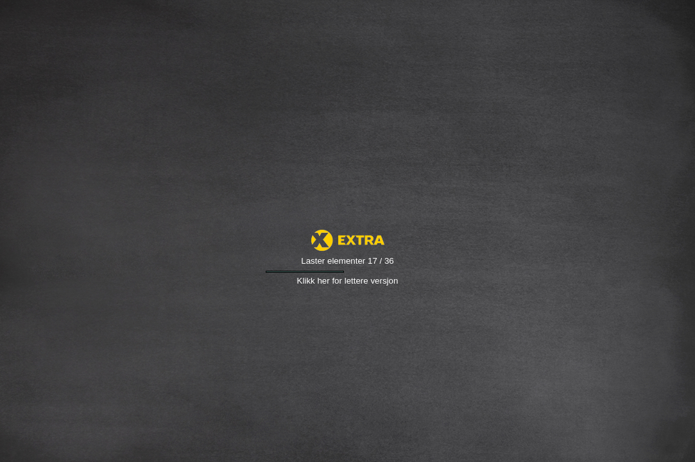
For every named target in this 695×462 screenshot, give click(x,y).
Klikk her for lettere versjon (348, 281)
